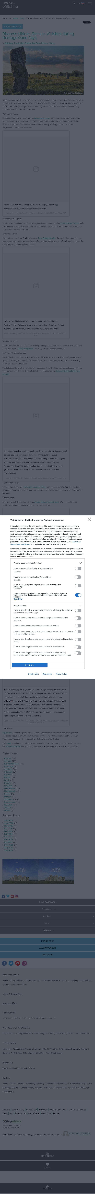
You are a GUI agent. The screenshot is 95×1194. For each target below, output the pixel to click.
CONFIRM (29, 665)
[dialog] (47, 597)
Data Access (47, 674)
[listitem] (47, 563)
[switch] (78, 568)
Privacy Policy (61, 674)
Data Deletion (33, 674)
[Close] (90, 520)
